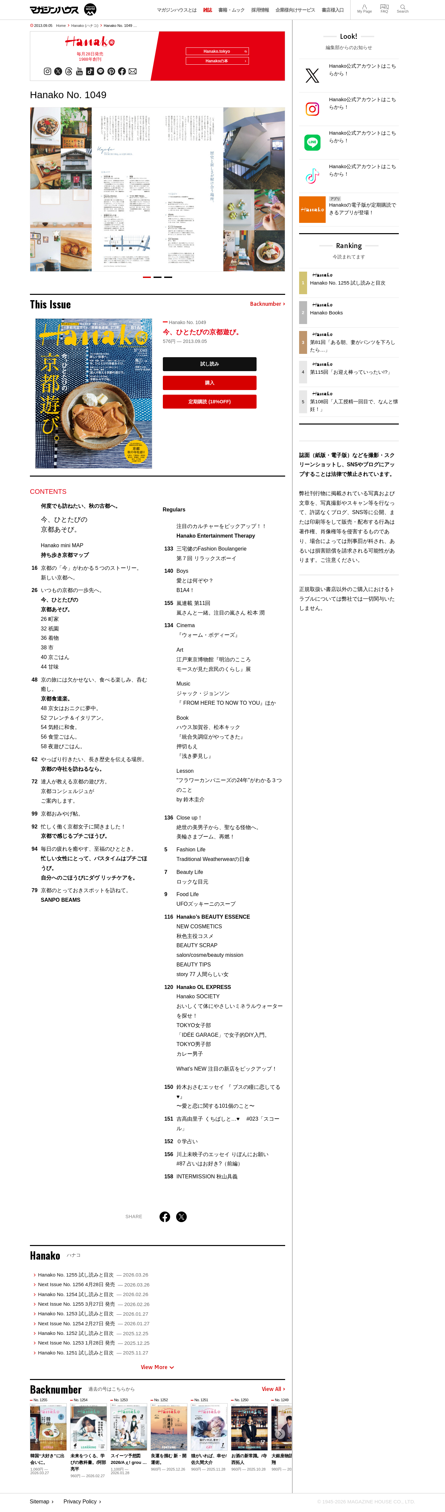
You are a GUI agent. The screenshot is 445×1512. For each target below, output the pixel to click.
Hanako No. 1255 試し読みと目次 (93, 1277)
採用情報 (260, 10)
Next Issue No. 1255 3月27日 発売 (94, 1306)
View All (273, 1392)
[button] (147, 280)
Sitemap (40, 1504)
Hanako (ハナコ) (84, 26)
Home (61, 26)
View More (157, 1369)
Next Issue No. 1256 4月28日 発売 (94, 1286)
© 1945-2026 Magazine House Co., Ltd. (362, 1504)
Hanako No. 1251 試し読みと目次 (93, 1355)
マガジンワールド (63, 9)
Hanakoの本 (224, 63)
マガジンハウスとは (177, 10)
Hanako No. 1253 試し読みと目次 (93, 1316)
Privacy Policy (80, 1504)
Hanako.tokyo (223, 51)
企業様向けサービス (295, 10)
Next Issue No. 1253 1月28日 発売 (94, 1345)
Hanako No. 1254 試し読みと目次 (93, 1296)
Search (402, 6)
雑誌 (207, 10)
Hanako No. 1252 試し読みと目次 (93, 1335)
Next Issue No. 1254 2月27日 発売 (94, 1326)
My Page (364, 6)
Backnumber (267, 306)
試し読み (209, 366)
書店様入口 (333, 10)
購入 (209, 385)
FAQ (384, 6)
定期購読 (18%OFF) (209, 404)
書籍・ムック (231, 10)
